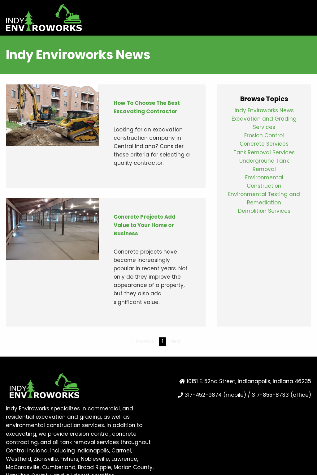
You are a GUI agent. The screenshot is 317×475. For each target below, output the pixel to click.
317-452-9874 (203, 395)
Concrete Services (264, 144)
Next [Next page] (180, 341)
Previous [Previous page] (146, 341)
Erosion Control (264, 136)
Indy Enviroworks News (264, 110)
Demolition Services (264, 211)
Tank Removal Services (264, 153)
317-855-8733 (270, 395)
